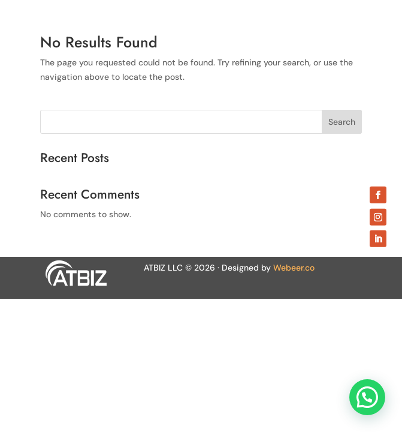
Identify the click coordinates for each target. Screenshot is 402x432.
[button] (367, 397)
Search (341, 121)
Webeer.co (294, 267)
